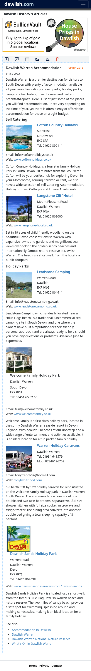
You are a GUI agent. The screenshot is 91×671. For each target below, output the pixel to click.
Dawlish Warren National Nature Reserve (41, 639)
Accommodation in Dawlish (31, 630)
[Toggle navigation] (83, 4)
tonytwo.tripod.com (28, 480)
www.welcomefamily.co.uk (32, 414)
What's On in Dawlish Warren (33, 643)
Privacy (44, 666)
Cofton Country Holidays (57, 125)
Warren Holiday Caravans (58, 445)
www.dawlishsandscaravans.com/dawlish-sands (48, 586)
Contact (57, 666)
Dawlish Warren (23, 634)
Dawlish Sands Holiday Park (33, 553)
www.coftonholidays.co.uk (32, 159)
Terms (33, 666)
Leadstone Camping (53, 271)
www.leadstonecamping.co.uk (35, 306)
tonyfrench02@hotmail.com (35, 475)
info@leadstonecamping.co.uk (37, 301)
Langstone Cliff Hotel (54, 195)
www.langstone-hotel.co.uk (33, 225)
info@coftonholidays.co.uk (34, 155)
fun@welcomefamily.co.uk (34, 409)
